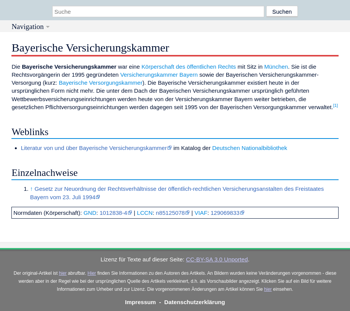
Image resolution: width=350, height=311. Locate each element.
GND (89, 212)
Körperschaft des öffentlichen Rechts (188, 66)
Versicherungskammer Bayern (159, 74)
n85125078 (170, 212)
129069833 (225, 212)
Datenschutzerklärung (194, 302)
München (276, 66)
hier (63, 273)
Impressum (140, 302)
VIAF (201, 212)
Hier (92, 273)
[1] (335, 105)
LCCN (144, 212)
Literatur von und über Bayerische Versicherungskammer (94, 148)
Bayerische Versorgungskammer (100, 82)
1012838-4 (113, 212)
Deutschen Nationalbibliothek (249, 148)
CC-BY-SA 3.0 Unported (217, 259)
